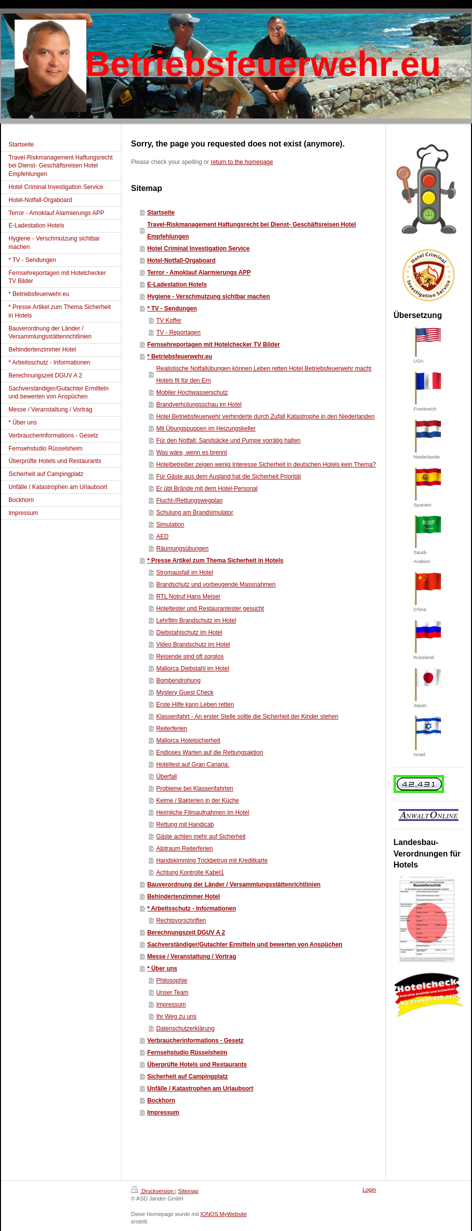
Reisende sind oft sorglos (190, 656)
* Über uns (162, 968)
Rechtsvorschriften (181, 920)
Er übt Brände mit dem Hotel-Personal (207, 488)
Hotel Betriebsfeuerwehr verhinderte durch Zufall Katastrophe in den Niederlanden (265, 416)
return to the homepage (241, 162)
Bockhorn (161, 1100)
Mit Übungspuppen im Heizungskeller (206, 428)
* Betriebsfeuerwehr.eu (179, 356)
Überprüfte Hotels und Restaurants (196, 1064)
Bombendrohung (178, 680)
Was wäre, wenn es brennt (191, 452)
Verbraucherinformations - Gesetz (195, 1040)
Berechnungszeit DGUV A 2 (186, 932)
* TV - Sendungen (171, 308)
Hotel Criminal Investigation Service (198, 248)
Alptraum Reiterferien (184, 848)
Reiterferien (171, 728)
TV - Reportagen (178, 332)
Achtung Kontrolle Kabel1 (190, 872)
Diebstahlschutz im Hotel (189, 632)
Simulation (170, 524)
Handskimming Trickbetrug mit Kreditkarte (212, 860)
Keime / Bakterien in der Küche (197, 800)
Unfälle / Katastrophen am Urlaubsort (200, 1088)
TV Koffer (168, 320)
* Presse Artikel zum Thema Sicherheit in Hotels (215, 560)
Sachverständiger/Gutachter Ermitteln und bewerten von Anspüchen (244, 944)
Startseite (160, 212)
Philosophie (171, 980)
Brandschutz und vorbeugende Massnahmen (216, 584)
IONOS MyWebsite (223, 1214)
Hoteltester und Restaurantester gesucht (210, 608)
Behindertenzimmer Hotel (183, 896)
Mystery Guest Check (185, 692)
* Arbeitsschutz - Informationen (191, 908)
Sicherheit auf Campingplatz (187, 1076)
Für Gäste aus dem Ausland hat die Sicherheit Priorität (228, 476)
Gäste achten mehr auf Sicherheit (201, 836)
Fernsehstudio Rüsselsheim (187, 1052)
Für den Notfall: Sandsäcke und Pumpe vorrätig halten (228, 440)
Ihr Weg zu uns (176, 1016)
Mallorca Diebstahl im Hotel (192, 668)
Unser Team (172, 992)
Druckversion (153, 1191)
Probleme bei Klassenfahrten (194, 788)
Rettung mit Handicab (185, 824)
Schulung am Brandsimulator (194, 512)
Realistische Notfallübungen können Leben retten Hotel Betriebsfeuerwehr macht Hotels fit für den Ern (263, 374)
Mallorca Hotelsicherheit (188, 740)
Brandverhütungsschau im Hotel (199, 404)
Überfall (166, 776)
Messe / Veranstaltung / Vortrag (191, 956)
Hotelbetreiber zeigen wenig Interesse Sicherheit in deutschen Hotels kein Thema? (266, 464)
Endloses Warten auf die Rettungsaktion (209, 752)
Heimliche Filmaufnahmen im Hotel (202, 812)
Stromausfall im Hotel (184, 572)
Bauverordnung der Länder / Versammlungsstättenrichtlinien (233, 884)
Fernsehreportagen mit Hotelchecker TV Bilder (213, 344)
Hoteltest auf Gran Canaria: (192, 764)
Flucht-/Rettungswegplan (189, 500)
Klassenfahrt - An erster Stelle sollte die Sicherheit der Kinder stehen (247, 716)
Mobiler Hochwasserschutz (192, 392)
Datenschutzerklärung (185, 1028)
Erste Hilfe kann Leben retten (195, 704)
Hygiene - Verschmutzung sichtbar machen (208, 296)
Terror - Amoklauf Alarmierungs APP (198, 272)
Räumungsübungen (182, 548)
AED (162, 536)
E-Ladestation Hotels (176, 284)
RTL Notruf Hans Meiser (188, 596)
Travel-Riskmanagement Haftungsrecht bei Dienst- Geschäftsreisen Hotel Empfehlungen (251, 230)
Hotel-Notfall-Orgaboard (181, 260)
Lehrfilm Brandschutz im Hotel (196, 620)
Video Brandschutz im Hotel (193, 644)
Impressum (171, 1004)
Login (369, 1189)
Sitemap (188, 1191)
